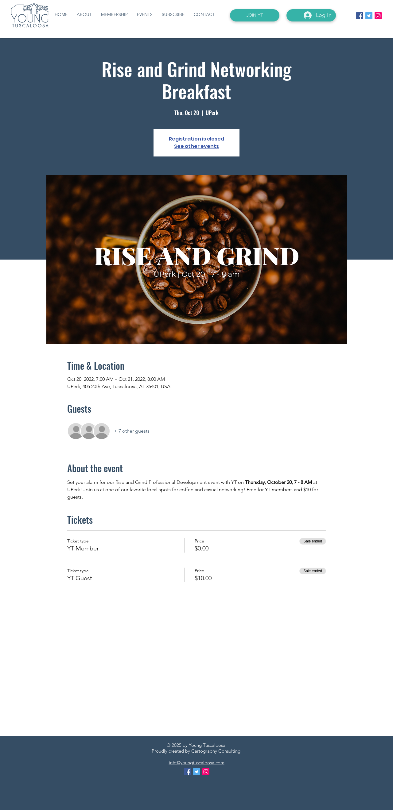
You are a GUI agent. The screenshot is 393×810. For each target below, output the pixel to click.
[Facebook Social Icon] (359, 15)
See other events (196, 146)
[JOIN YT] (254, 15)
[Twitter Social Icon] (368, 15)
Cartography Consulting (215, 751)
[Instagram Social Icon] (378, 15)
